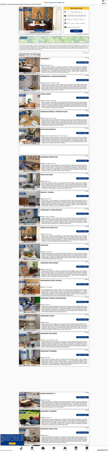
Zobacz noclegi (82, 62)
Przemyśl (21, 60)
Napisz (106, 450)
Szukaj (76, 31)
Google (2, 436)
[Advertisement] (54, 379)
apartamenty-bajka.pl (54, 2)
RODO (2, 441)
